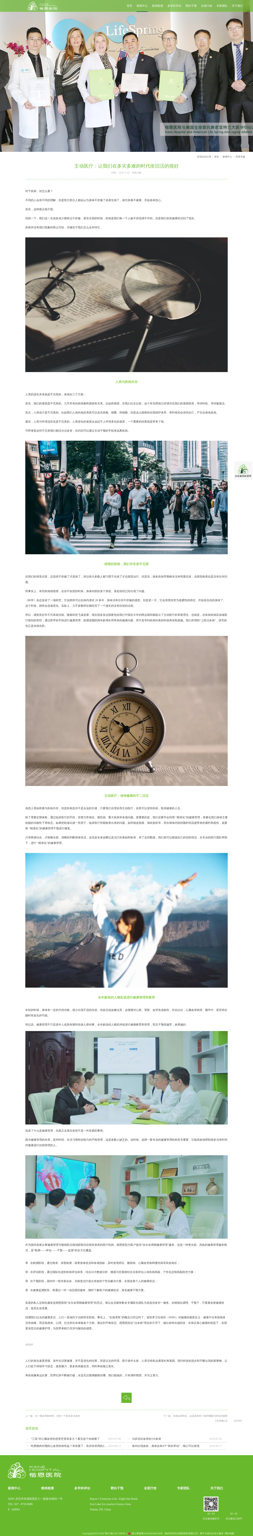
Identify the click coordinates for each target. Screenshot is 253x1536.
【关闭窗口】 (221, 1420)
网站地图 (229, 1533)
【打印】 (238, 1420)
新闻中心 (227, 156)
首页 (129, 5)
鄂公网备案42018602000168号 (147, 1533)
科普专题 (240, 156)
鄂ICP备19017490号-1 (116, 1533)
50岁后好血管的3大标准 (146, 1438)
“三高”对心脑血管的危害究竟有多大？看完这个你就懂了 (65, 1438)
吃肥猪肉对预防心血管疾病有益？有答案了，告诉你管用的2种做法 (69, 1446)
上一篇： (52, 1416)
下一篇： (195, 1416)
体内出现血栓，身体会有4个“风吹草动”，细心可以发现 (165, 1446)
